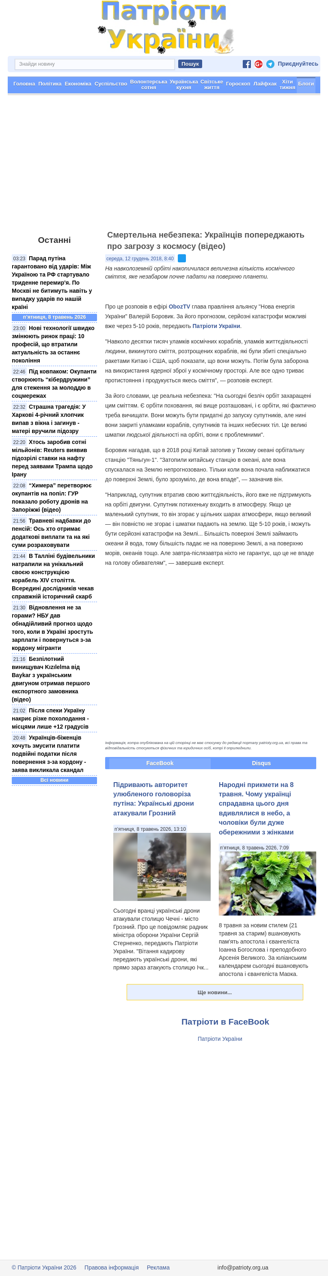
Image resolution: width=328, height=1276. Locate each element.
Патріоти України (216, 326)
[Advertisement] (164, 166)
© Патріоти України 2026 (44, 1267)
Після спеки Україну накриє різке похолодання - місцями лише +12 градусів (50, 718)
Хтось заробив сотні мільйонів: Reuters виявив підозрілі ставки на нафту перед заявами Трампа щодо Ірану (52, 458)
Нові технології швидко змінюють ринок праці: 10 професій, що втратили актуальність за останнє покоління (53, 344)
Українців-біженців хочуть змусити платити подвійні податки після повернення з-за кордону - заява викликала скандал (49, 753)
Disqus (261, 763)
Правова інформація (111, 1267)
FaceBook (160, 763)
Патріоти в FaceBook (225, 1021)
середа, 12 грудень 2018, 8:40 (140, 259)
